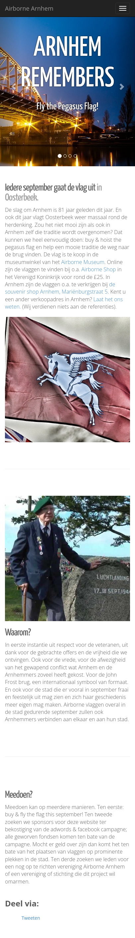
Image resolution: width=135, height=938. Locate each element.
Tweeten (31, 918)
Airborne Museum (82, 262)
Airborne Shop (98, 269)
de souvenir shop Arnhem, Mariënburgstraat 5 (60, 288)
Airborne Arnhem (29, 8)
